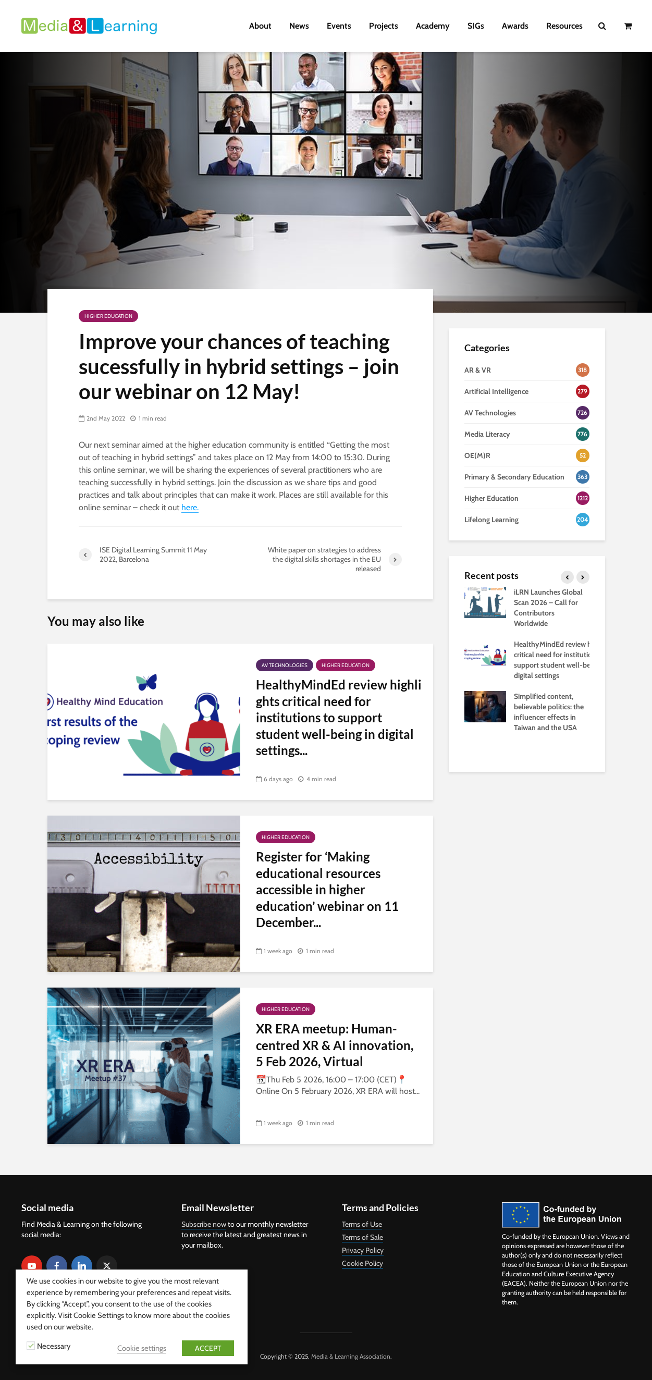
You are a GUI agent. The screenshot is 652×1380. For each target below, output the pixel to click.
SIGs (476, 26)
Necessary (53, 1346)
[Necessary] (31, 1345)
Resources (564, 26)
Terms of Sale (362, 1237)
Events (339, 26)
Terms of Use (362, 1224)
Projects (383, 26)
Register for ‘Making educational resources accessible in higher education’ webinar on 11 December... (327, 889)
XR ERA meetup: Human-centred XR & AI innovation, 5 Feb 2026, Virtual (334, 1045)
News (299, 26)
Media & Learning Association (350, 1356)
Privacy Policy (363, 1250)
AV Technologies (284, 665)
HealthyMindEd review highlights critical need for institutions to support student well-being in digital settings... (339, 717)
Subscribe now (203, 1224)
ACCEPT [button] (208, 1348)
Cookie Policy (362, 1263)
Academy (433, 26)
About (260, 26)
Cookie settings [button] (141, 1348)
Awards (515, 26)
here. (190, 507)
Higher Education (108, 316)
